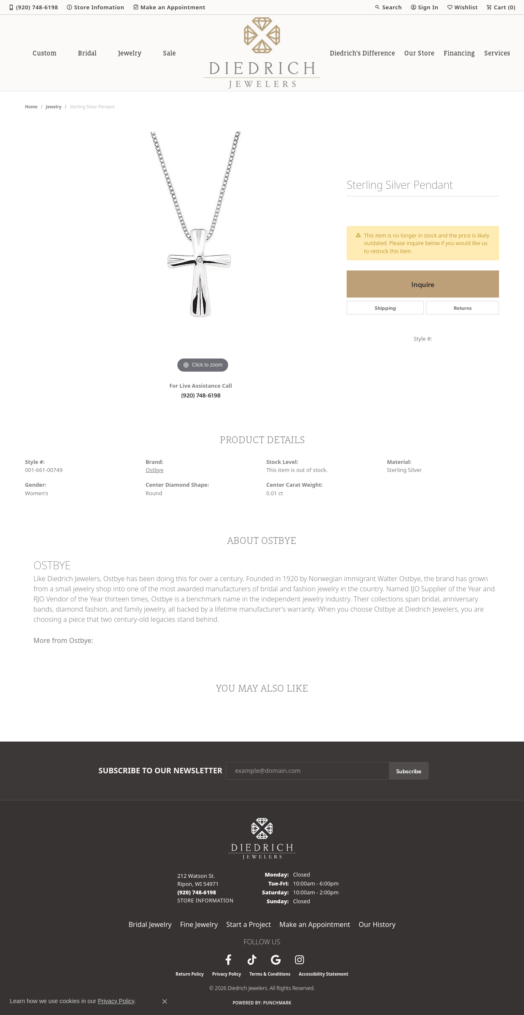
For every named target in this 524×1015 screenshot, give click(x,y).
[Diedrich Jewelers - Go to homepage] (262, 838)
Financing (459, 53)
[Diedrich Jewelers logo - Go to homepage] (262, 53)
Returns (463, 307)
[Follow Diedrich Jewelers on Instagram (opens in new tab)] (299, 960)
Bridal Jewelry (150, 924)
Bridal (87, 53)
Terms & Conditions (269, 974)
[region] (203, 248)
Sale (169, 53)
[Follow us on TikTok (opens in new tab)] (251, 960)
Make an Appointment (314, 924)
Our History (377, 924)
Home (31, 107)
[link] (33, 7)
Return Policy (190, 974)
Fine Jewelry (199, 924)
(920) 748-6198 (201, 395)
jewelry (53, 107)
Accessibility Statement (323, 974)
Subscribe (408, 771)
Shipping (385, 307)
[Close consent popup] (164, 1001)
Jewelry (129, 53)
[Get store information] (205, 900)
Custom (44, 53)
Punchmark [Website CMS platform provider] (277, 1003)
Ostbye (154, 470)
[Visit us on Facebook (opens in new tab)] (228, 960)
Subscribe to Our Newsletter (160, 770)
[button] (388, 7)
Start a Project (248, 924)
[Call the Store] (196, 892)
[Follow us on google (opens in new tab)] (275, 960)
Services (497, 53)
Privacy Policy (226, 974)
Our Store (419, 53)
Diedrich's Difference (362, 53)
